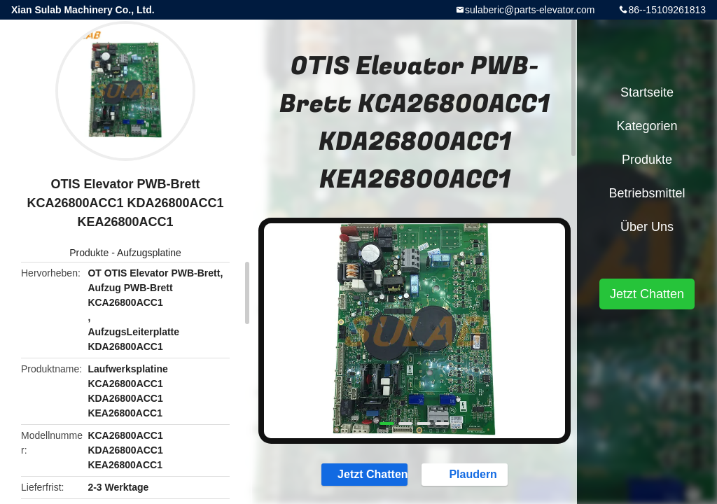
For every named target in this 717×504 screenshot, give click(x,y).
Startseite (647, 92)
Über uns (647, 227)
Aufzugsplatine (149, 252)
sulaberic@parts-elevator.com (529, 9)
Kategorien (646, 126)
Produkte (89, 252)
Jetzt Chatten (365, 474)
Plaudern (465, 474)
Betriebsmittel (646, 193)
